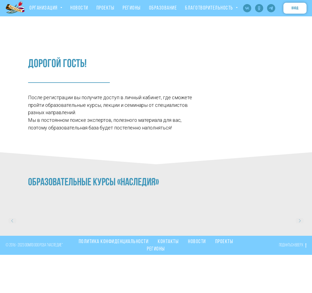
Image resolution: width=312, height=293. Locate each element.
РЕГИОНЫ (132, 8)
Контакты (168, 241)
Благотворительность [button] (209, 8)
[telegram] (271, 8)
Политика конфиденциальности (114, 241)
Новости (197, 241)
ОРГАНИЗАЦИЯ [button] (44, 8)
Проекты (224, 241)
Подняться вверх (293, 246)
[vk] (247, 8)
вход (295, 8)
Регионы (156, 249)
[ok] (259, 8)
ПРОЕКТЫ (105, 8)
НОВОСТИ (79, 8)
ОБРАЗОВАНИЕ (163, 8)
